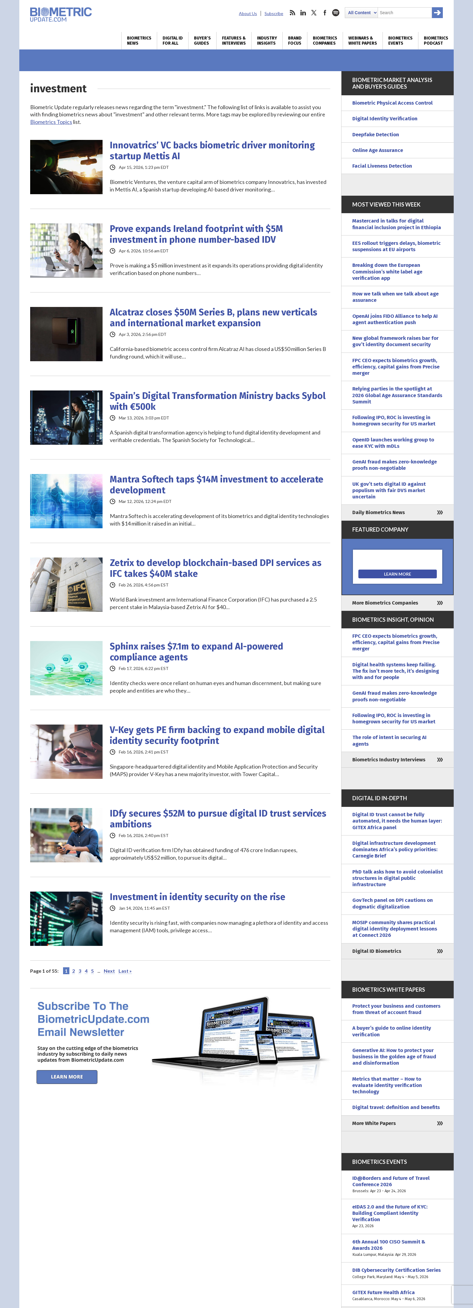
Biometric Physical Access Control (392, 103)
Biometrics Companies (325, 41)
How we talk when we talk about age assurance (395, 297)
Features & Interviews (234, 41)
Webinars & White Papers (362, 41)
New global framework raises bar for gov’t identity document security (395, 341)
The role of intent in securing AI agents (389, 740)
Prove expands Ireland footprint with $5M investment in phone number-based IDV (196, 234)
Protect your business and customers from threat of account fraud (396, 1009)
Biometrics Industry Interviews (388, 760)
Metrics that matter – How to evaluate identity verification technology (387, 1085)
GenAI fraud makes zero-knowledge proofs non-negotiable (394, 465)
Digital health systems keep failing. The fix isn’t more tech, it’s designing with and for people (395, 671)
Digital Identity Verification (384, 118)
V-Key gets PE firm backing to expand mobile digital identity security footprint (217, 735)
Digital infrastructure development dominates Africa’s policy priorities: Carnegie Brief (394, 849)
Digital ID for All (173, 41)
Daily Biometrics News (378, 512)
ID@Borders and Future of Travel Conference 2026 (397, 1184)
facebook (324, 12)
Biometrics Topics (51, 121)
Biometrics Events (400, 41)
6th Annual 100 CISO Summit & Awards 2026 (397, 1248)
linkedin (303, 12)
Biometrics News (139, 41)
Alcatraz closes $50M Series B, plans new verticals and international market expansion (213, 318)
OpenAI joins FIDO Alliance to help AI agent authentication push (395, 319)
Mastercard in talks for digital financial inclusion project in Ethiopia (396, 224)
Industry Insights (267, 41)
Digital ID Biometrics (376, 951)
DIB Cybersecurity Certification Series (397, 1273)
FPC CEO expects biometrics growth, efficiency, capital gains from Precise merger (396, 367)
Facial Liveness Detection (382, 166)
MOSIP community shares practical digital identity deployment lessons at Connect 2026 (394, 929)
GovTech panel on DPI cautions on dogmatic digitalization (392, 903)
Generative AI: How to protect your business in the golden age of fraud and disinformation (394, 1056)
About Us (248, 13)
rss (292, 12)
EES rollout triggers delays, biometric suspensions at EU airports (396, 246)
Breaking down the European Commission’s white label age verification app (387, 271)
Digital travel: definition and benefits (396, 1107)
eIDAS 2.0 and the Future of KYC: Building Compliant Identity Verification (397, 1216)
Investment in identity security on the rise (197, 897)
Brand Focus (295, 41)
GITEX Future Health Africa (397, 1295)
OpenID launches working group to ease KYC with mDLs (393, 443)
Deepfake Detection (375, 134)
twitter (314, 12)
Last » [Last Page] (125, 971)
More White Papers (374, 1123)
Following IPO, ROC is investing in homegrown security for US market (393, 420)
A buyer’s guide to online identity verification (391, 1031)
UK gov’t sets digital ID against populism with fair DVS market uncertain (389, 490)
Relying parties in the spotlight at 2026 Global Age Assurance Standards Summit (397, 395)
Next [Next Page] (109, 971)
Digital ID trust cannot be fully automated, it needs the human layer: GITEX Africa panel (397, 821)
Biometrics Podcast (436, 41)
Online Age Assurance (377, 150)
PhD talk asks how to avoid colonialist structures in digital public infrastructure (397, 878)
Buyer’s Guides (202, 41)
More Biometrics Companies (385, 603)
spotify (335, 12)
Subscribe (274, 13)
